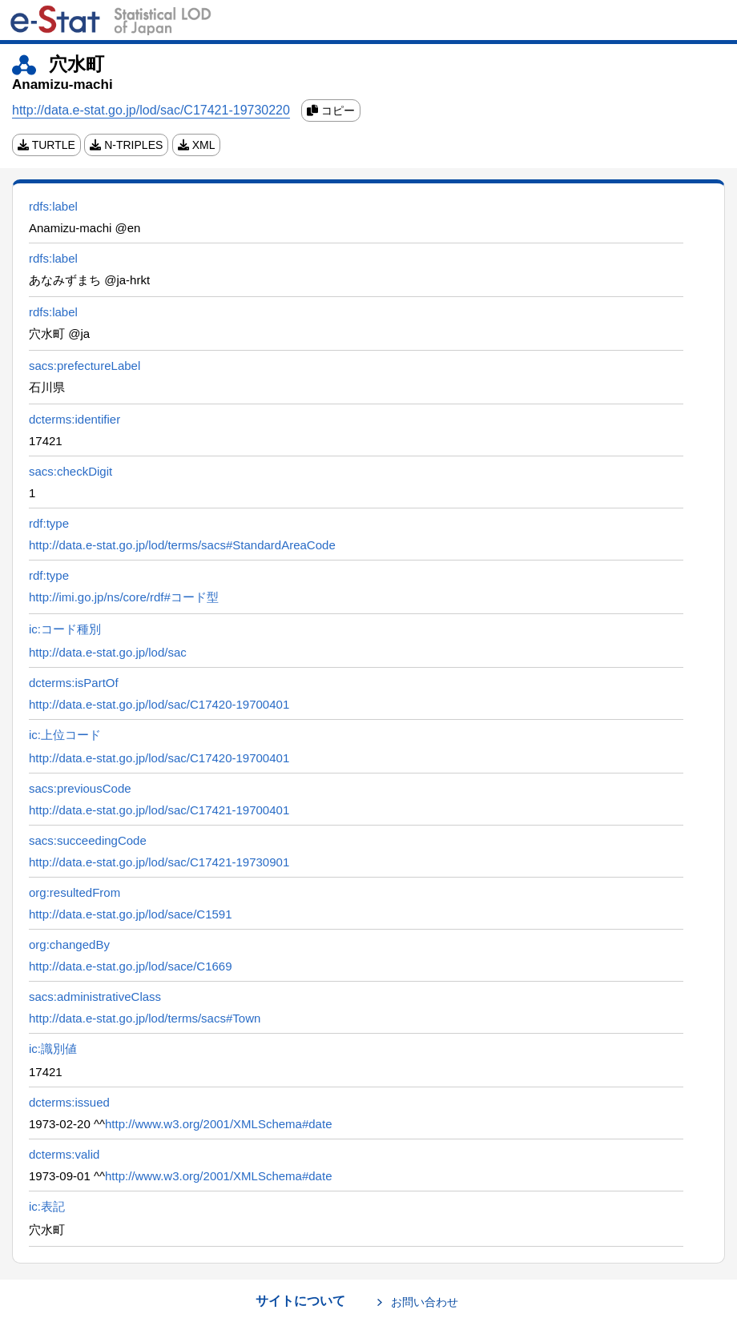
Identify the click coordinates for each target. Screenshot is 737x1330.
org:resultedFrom (74, 892)
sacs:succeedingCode (88, 840)
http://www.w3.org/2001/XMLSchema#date (218, 1124)
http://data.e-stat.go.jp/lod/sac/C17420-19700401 (159, 704)
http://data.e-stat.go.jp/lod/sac (108, 652)
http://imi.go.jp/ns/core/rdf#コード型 (124, 597)
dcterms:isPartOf (74, 682)
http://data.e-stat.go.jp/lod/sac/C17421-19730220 (151, 110)
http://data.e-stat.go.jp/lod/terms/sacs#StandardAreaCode (182, 545)
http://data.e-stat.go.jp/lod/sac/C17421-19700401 (159, 810)
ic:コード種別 (65, 629)
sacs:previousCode (80, 788)
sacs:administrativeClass (95, 996)
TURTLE (46, 145)
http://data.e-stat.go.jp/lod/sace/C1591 (130, 914)
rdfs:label (53, 206)
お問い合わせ (424, 1302)
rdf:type (49, 523)
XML (196, 145)
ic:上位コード (65, 734)
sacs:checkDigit (70, 471)
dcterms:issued (69, 1102)
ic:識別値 (53, 1048)
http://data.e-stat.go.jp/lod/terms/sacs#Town (144, 1018)
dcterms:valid (64, 1154)
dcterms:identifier (74, 419)
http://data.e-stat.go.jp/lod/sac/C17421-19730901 (159, 862)
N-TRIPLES (126, 145)
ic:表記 (47, 1206)
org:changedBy (69, 944)
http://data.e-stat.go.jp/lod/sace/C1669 (130, 966)
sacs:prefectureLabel (84, 365)
